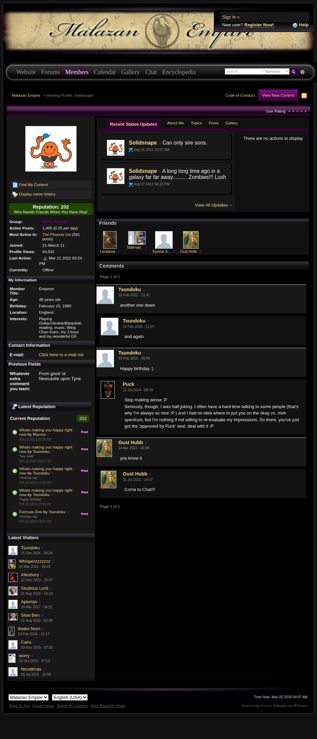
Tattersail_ (134, 247)
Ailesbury (30, 574)
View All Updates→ (213, 205)
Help (300, 25)
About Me (175, 123)
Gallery (130, 72)
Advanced (302, 72)
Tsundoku (41, 451)
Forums (50, 72)
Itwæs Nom (29, 628)
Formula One (30, 512)
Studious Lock (35, 588)
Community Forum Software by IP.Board (274, 706)
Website (26, 72)
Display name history (34, 194)
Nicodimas (31, 669)
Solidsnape (143, 143)
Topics (196, 123)
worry (24, 655)
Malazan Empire (26, 95)
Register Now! (259, 24)
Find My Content (30, 185)
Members (77, 72)
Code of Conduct (240, 95)
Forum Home (43, 706)
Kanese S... (161, 251)
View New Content (278, 95)
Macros (39, 434)
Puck (128, 384)
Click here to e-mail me (61, 354)
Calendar (105, 72)
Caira (26, 642)
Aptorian (29, 601)
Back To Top (19, 706)
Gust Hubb (188, 251)
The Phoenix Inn (56, 234)
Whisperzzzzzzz (34, 561)
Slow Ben (30, 615)
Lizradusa (107, 251)
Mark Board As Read (108, 706)
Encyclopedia (179, 72)
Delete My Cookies (72, 706)
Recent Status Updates (133, 124)
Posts (214, 123)
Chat (151, 72)
